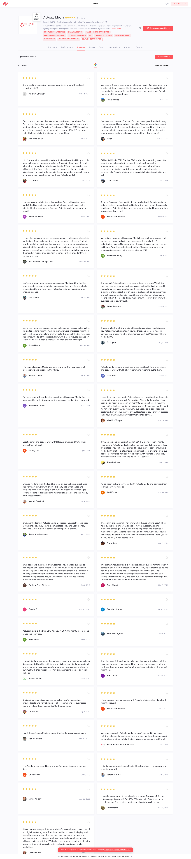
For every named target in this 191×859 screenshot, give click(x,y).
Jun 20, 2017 (85, 345)
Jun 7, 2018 (163, 462)
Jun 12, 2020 (85, 679)
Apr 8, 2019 (85, 585)
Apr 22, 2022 (84, 799)
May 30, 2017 (84, 262)
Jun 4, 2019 (85, 640)
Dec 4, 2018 (85, 501)
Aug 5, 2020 (85, 712)
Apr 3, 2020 (163, 634)
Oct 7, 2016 (85, 181)
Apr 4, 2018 (85, 451)
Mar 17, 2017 (85, 217)
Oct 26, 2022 (84, 94)
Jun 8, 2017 (163, 256)
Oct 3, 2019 (163, 745)
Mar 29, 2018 (163, 420)
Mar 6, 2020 (163, 543)
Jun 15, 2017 (85, 298)
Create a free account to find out (117, 850)
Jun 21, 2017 (85, 376)
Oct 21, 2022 (163, 100)
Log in (166, 3)
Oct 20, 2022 (162, 139)
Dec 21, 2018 (85, 534)
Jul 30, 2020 (163, 609)
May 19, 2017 (163, 217)
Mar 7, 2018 (85, 406)
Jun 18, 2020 (163, 675)
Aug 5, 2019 (163, 342)
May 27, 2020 (84, 609)
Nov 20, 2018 (163, 492)
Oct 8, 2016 (163, 181)
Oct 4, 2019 (85, 775)
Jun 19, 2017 (163, 306)
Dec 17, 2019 (163, 808)
